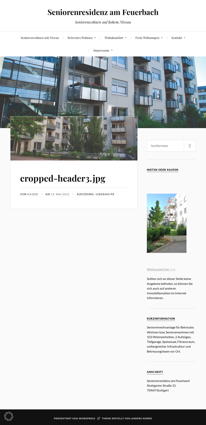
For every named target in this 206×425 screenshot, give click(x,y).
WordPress (87, 418)
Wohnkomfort (114, 38)
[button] (8, 416)
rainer (32, 194)
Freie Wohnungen (147, 38)
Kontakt (177, 38)
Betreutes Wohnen (80, 38)
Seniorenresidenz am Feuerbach (103, 12)
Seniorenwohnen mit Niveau (40, 38)
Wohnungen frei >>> (161, 269)
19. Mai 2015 (60, 194)
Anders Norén (141, 418)
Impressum (101, 50)
